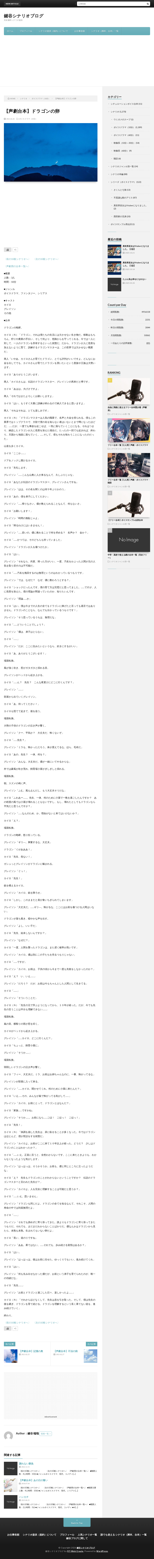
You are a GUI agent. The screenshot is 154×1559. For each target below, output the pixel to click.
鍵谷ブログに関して (77, 1538)
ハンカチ (24, 1496)
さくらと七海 (120, 189)
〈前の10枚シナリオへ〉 (17, 258)
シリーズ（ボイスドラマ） (123, 182)
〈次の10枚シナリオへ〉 (46, 258)
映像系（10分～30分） (124, 143)
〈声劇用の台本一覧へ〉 (17, 266)
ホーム (10, 31)
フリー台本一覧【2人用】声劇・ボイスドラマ (128, 445)
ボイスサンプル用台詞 (121, 224)
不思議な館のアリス (123, 197)
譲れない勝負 (26, 1463)
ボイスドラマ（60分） (124, 135)
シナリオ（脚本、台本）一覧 (105, 31)
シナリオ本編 (117, 174)
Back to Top (77, 1523)
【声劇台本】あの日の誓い (33, 1480)
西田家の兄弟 (120, 216)
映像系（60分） (121, 150)
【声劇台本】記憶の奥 (31, 1351)
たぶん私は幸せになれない (134, 279)
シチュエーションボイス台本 (124, 104)
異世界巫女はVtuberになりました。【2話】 (75, 4)
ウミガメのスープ (122, 119)
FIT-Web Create (75, 1551)
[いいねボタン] (7, 249)
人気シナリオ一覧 (87, 1534)
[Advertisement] (77, 64)
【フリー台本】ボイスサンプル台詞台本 (125, 520)
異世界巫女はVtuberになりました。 (131, 205)
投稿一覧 (45, 1433)
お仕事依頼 (79, 31)
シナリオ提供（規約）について (53, 31)
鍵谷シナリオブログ (24, 16)
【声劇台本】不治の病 (66, 1351)
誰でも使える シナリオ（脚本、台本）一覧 (123, 1534)
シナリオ (115, 111)
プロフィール (26, 31)
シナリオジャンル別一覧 (122, 166)
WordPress (102, 1551)
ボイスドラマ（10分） (28, 119)
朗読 (116, 158)
